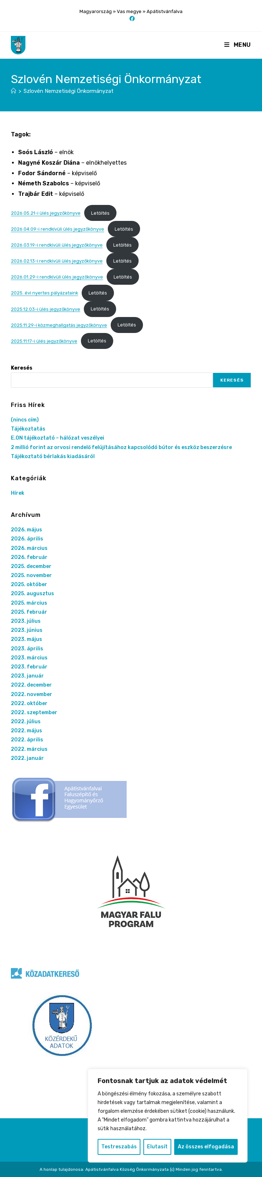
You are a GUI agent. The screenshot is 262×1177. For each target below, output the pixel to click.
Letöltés (100, 213)
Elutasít (157, 1147)
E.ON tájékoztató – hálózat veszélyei (57, 438)
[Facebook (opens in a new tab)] (131, 19)
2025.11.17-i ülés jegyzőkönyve (44, 340)
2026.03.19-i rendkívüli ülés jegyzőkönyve (57, 245)
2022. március (29, 749)
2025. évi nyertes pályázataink (44, 293)
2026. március (29, 548)
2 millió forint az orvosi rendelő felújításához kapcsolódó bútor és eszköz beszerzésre (121, 447)
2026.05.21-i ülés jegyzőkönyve (46, 213)
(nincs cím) (25, 420)
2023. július (26, 621)
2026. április (27, 539)
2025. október (29, 584)
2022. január (27, 758)
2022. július (26, 722)
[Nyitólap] (13, 91)
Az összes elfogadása (206, 1147)
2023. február (29, 667)
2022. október (29, 703)
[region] (167, 1115)
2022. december (31, 685)
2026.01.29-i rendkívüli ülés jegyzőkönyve (57, 277)
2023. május (26, 639)
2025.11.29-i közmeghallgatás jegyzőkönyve (59, 325)
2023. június (26, 630)
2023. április (27, 649)
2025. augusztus (32, 593)
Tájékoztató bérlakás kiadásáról (53, 456)
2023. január (27, 676)
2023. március (29, 658)
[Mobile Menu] (237, 44)
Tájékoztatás (28, 429)
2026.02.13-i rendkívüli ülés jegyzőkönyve (57, 261)
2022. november (31, 694)
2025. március (29, 603)
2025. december (31, 566)
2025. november (31, 575)
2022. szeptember (34, 712)
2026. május (26, 530)
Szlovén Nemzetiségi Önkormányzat (69, 91)
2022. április (27, 740)
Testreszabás (119, 1147)
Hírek (17, 493)
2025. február (29, 612)
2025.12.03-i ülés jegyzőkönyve (45, 309)
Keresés (21, 368)
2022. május (26, 731)
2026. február (29, 557)
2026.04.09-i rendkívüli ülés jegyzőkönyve (57, 229)
